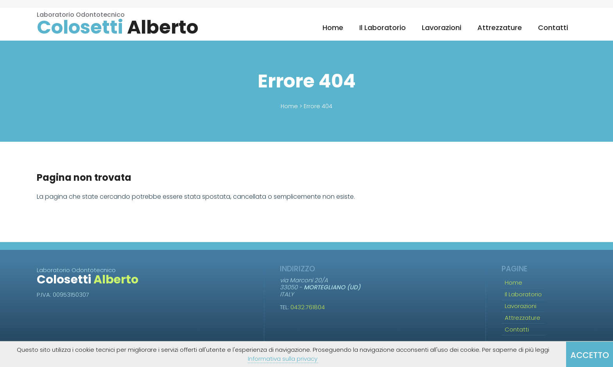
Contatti (553, 27)
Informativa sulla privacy (282, 359)
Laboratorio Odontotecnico (117, 24)
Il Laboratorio (382, 27)
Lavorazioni (441, 27)
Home (333, 27)
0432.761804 (307, 307)
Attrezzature (499, 27)
